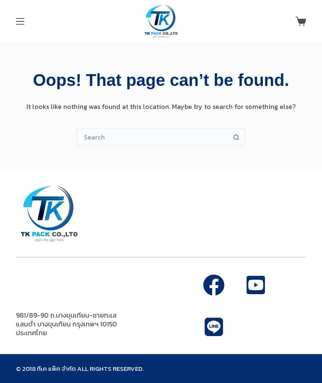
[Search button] (236, 137)
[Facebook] (213, 284)
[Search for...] (152, 137)
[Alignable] (255, 284)
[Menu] (20, 21)
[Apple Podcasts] (213, 326)
